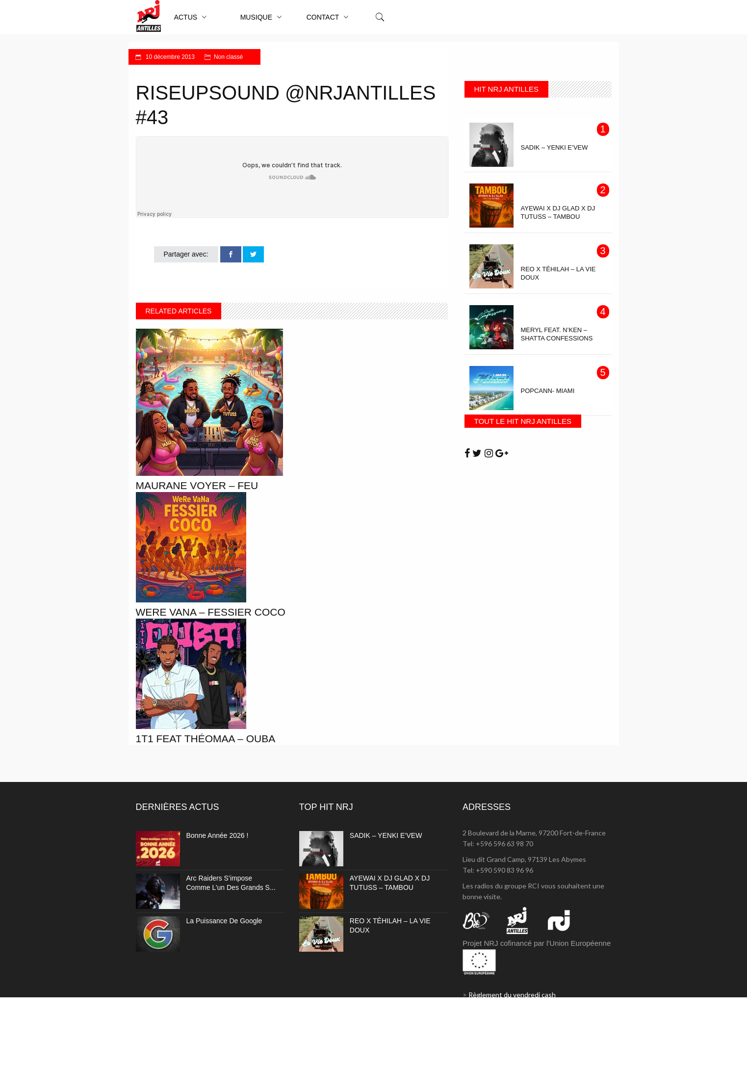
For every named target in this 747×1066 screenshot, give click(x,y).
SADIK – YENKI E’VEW (386, 835)
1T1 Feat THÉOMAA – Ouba (206, 738)
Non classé (228, 56)
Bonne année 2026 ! (217, 835)
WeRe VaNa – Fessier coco (210, 612)
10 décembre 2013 (169, 56)
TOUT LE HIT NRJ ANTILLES (522, 421)
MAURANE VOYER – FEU (197, 485)
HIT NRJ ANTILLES (506, 89)
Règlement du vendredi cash (512, 994)
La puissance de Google (224, 921)
